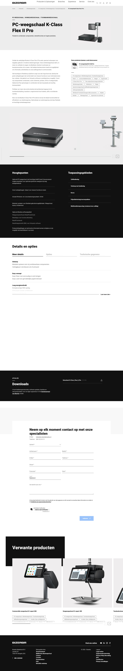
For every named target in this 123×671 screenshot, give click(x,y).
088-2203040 (18, 658)
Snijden (102, 92)
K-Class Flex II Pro (77, 81)
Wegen (96, 78)
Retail (74, 78)
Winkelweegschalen (31, 8)
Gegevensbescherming (103, 653)
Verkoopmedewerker (78, 90)
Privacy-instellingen (102, 661)
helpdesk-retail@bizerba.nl (43, 437)
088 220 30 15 (40, 439)
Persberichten (40, 659)
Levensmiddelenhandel (85, 78)
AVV (97, 657)
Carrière (38, 657)
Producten (21, 8)
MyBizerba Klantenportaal (44, 653)
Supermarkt (104, 78)
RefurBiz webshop (41, 663)
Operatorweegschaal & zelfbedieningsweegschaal (85, 87)
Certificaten (99, 659)
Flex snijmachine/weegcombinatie (94, 81)
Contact (38, 655)
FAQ (37, 661)
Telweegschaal (84, 95)
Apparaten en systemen (97, 95)
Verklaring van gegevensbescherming (41, 502)
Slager (96, 84)
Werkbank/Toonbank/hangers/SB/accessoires (85, 92)
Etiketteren (89, 84)
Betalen (75, 95)
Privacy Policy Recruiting (103, 655)
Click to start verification (41, 509)
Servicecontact (40, 651)
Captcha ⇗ (46, 511)
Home (13, 8)
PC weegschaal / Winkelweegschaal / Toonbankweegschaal (51, 8)
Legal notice (99, 651)
